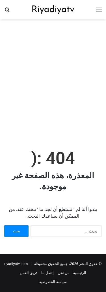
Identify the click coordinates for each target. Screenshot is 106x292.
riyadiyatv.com (16, 264)
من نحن (64, 273)
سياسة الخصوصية (52, 282)
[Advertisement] (53, 78)
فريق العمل (29, 273)
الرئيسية (79, 273)
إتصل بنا (47, 273)
